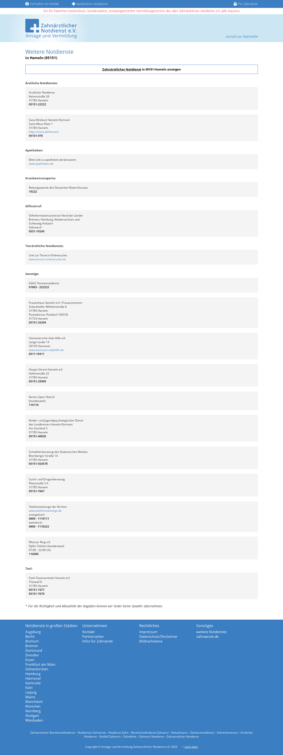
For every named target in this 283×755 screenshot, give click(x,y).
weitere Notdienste (211, 631)
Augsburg (33, 631)
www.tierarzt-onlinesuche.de (47, 259)
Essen (29, 659)
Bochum (32, 641)
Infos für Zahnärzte (97, 641)
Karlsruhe (33, 683)
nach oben (191, 747)
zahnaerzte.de (207, 636)
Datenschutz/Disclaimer (158, 636)
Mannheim (34, 701)
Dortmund (33, 650)
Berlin (30, 636)
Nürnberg (33, 710)
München (32, 706)
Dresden (32, 655)
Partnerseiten (93, 636)
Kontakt (88, 631)
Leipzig (31, 692)
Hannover (33, 678)
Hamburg (32, 673)
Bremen (31, 645)
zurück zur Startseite (242, 36)
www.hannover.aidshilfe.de (46, 350)
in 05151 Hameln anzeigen (141, 69)
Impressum (148, 631)
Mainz (30, 697)
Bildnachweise (150, 641)
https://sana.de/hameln (44, 132)
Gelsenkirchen (36, 669)
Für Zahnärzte (246, 4)
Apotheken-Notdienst (90, 4)
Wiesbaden (34, 720)
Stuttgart (32, 715)
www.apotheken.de (41, 164)
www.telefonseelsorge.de (45, 511)
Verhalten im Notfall (42, 4)
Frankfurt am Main (40, 664)
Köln (29, 687)
